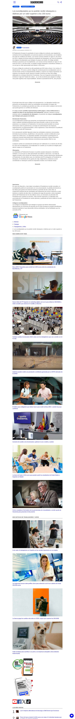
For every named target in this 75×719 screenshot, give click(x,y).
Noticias (16, 221)
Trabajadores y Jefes (28, 6)
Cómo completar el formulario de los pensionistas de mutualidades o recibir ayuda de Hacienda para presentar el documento (37, 496)
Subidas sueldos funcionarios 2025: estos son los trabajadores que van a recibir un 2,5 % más (37, 323)
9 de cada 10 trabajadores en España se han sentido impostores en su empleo (37, 535)
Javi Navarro (26, 47)
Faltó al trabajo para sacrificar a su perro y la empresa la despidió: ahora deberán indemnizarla (37, 638)
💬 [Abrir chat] (72, 716)
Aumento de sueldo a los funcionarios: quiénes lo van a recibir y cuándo (37, 427)
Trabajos (16, 6)
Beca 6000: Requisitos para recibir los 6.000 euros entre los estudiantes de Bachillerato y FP (37, 253)
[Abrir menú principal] (15, 2)
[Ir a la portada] (36, 2)
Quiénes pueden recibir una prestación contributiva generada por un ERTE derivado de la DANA (37, 358)
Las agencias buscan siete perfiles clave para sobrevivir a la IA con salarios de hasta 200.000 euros (37, 569)
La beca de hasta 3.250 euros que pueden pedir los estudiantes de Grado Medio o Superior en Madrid (37, 461)
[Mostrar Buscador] (58, 2)
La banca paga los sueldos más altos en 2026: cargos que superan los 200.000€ (37, 603)
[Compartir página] (61, 2)
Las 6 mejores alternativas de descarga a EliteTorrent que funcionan (37, 711)
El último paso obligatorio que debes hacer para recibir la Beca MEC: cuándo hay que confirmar (37, 393)
